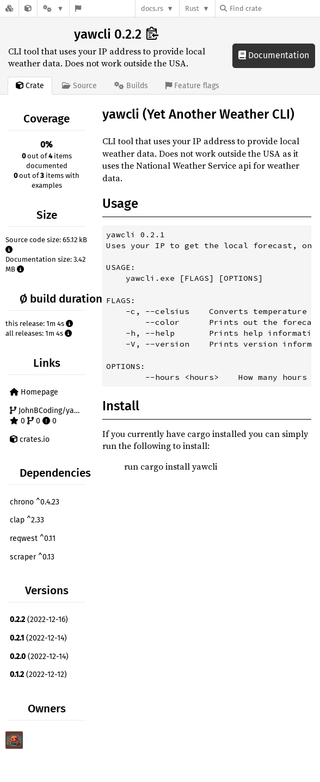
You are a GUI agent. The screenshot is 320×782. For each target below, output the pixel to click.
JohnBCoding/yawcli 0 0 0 (49, 416)
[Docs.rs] (9, 8)
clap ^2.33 (27, 520)
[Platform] (53, 8)
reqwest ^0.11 (33, 538)
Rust (192, 8)
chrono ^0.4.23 (34, 502)
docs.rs (152, 8)
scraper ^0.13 (32, 557)
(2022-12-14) (38, 638)
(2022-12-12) (38, 674)
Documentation (273, 55)
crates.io (30, 439)
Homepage (34, 392)
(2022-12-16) (39, 619)
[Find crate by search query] (274, 8)
